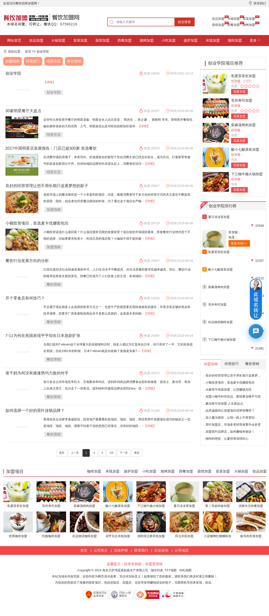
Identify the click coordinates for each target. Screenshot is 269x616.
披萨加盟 (191, 40)
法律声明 (121, 550)
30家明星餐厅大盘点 (23, 111)
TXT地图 (170, 570)
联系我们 (141, 550)
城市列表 (157, 570)
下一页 (124, 452)
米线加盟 (213, 40)
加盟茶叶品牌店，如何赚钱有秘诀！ (230, 431)
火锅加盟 (233, 18)
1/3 (111, 452)
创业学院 (43, 51)
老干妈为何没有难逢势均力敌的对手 (37, 373)
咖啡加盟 (235, 40)
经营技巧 (33, 61)
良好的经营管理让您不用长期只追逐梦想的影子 (46, 186)
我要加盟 (239, 91)
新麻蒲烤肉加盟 (243, 125)
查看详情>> (238, 243)
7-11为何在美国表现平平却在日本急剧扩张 (42, 335)
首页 (28, 51)
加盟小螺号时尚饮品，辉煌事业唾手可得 (233, 396)
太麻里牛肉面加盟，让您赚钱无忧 (228, 389)
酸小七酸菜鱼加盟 (245, 149)
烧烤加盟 (249, 25)
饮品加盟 (218, 18)
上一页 (75, 452)
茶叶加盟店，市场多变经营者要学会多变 (233, 424)
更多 (253, 40)
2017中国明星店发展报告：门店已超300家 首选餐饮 (51, 148)
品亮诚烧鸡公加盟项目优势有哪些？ (230, 410)
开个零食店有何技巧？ (25, 298)
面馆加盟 (218, 25)
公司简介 (101, 550)
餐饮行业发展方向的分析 (27, 260)
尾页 (136, 452)
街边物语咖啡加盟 (220, 322)
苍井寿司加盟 (241, 100)
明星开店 (54, 61)
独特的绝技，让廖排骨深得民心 (227, 438)
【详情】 (49, 82)
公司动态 (182, 550)
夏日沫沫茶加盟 (219, 217)
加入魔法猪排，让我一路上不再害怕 (230, 417)
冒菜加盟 (249, 18)
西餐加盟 (233, 25)
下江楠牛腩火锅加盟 (247, 174)
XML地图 (185, 570)
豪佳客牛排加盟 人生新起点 (224, 403)
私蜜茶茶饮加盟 (243, 76)
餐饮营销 (74, 61)
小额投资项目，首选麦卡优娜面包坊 (37, 223)
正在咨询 (161, 550)
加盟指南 (12, 61)
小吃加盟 (169, 40)
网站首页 (14, 40)
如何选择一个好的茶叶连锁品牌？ (35, 410)
